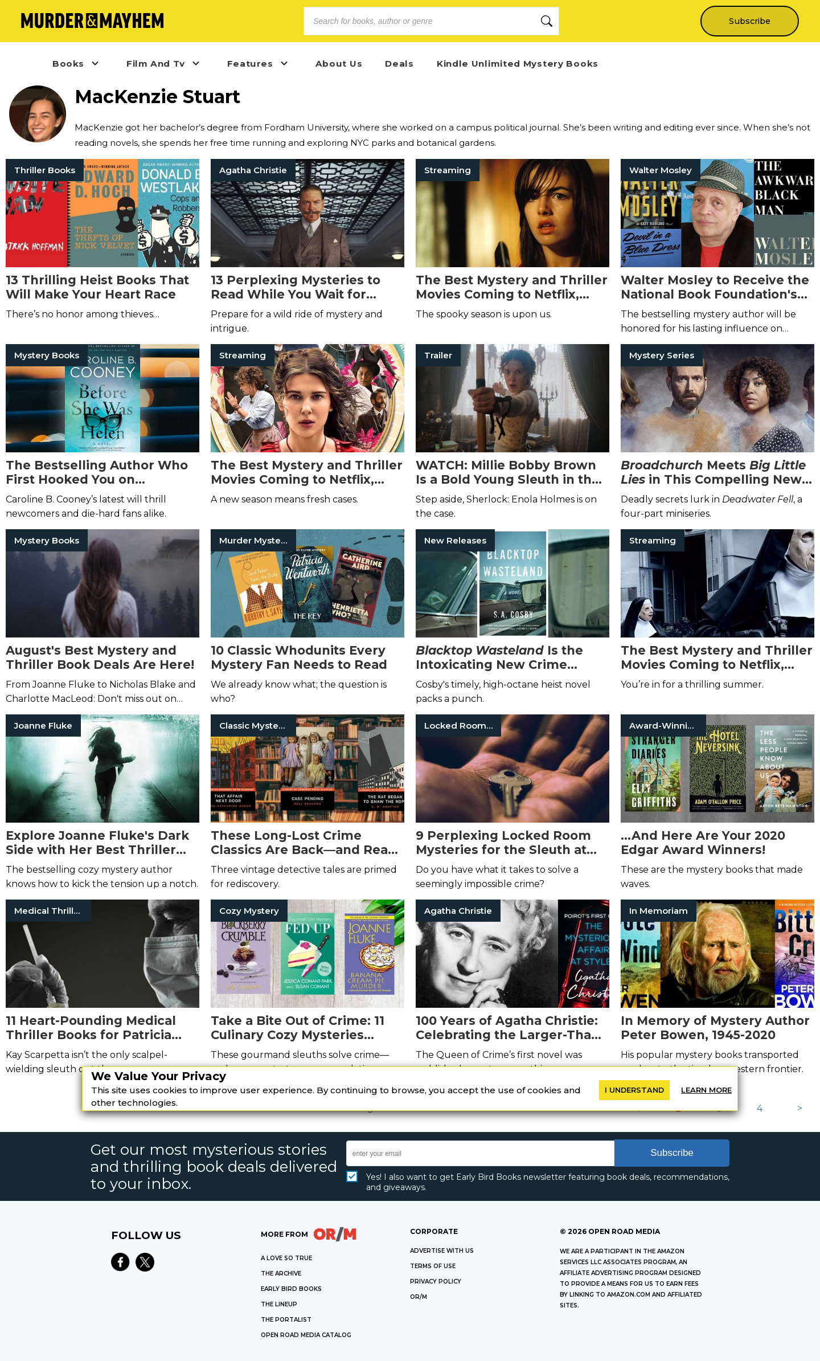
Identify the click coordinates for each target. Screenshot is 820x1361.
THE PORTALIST (286, 1319)
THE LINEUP (279, 1304)
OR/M (418, 1297)
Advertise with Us (442, 1250)
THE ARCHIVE (281, 1273)
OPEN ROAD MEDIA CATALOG (306, 1335)
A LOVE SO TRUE (286, 1258)
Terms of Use (433, 1266)
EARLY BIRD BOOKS (291, 1289)
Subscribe (749, 21)
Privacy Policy (435, 1281)
